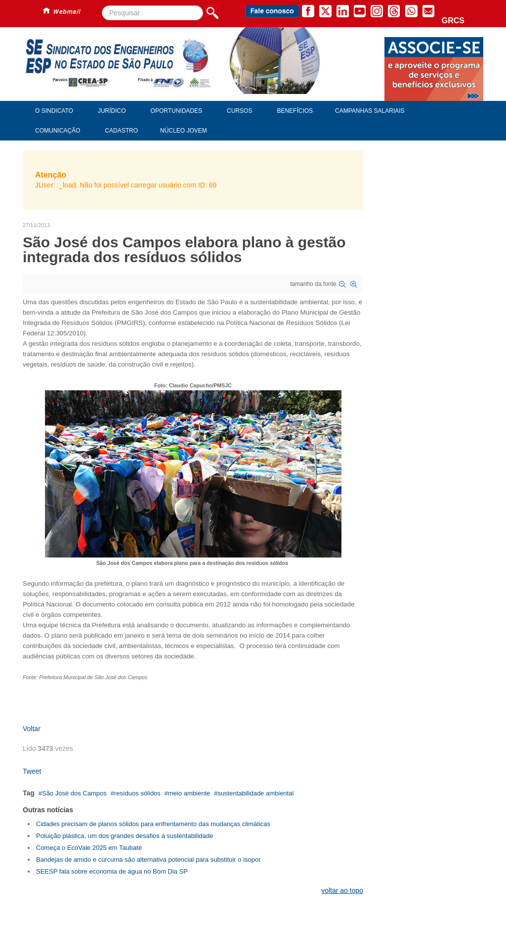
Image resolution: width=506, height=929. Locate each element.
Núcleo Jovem (183, 130)
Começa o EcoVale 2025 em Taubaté (89, 847)
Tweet (32, 771)
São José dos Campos (74, 793)
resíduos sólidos (137, 793)
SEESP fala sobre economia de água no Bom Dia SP (112, 871)
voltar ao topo (342, 890)
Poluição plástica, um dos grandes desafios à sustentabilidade (124, 835)
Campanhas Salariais (369, 110)
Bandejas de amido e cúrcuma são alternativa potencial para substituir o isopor (148, 859)
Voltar (32, 729)
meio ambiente (189, 793)
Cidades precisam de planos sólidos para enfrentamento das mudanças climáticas (153, 824)
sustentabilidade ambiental (255, 793)
